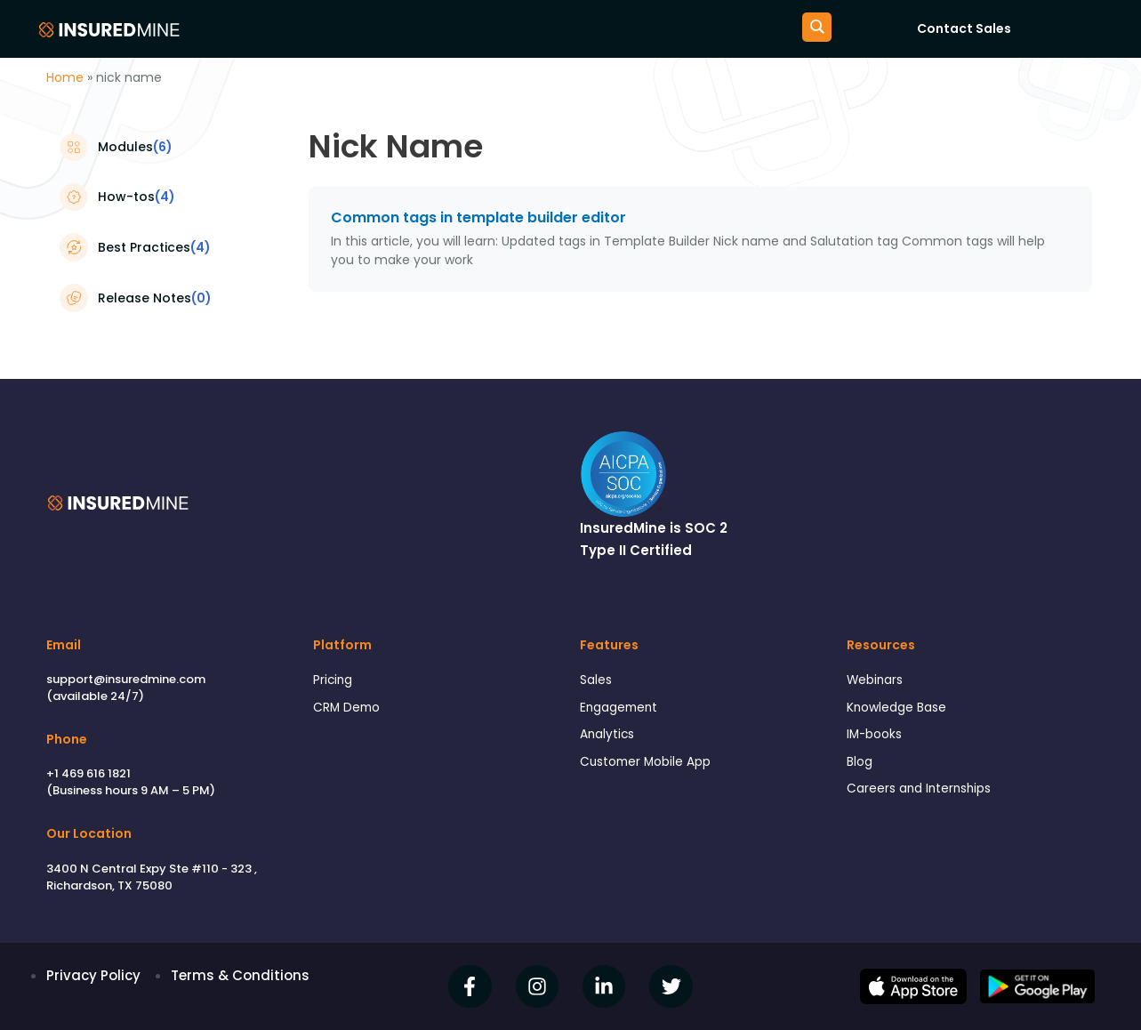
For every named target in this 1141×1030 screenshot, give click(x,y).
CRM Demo (349, 710)
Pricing (334, 681)
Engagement (623, 710)
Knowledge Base (902, 710)
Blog (861, 768)
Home (65, 77)
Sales (597, 681)
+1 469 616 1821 (88, 773)
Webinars (878, 681)
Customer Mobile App (652, 768)
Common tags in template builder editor (478, 217)
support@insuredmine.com (125, 679)
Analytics (609, 739)
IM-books (877, 739)
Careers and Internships (926, 797)
